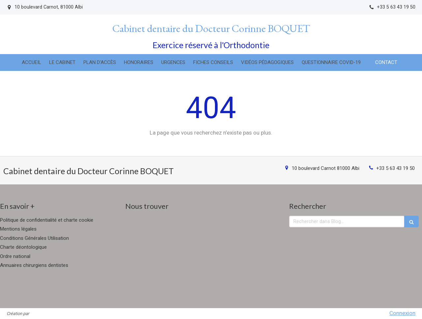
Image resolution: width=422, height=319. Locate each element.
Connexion (402, 313)
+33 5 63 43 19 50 (395, 168)
